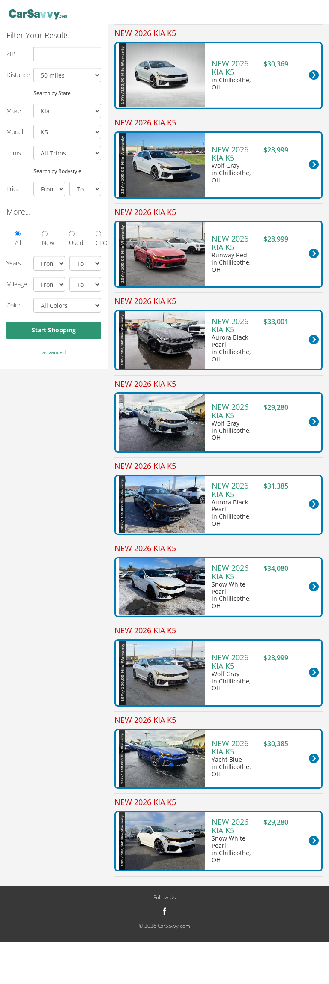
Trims (13, 153)
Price (13, 189)
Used (72, 239)
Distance (16, 75)
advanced (54, 352)
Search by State (52, 92)
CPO (98, 239)
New (45, 239)
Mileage (16, 284)
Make (13, 111)
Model (14, 132)
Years (13, 263)
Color (13, 305)
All (18, 239)
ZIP (10, 54)
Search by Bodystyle (57, 170)
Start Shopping (54, 330)
